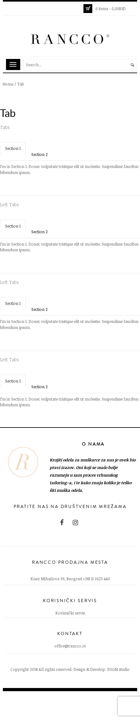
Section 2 (39, 154)
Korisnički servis (70, 613)
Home (8, 84)
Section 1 (13, 148)
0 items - (110, 8)
